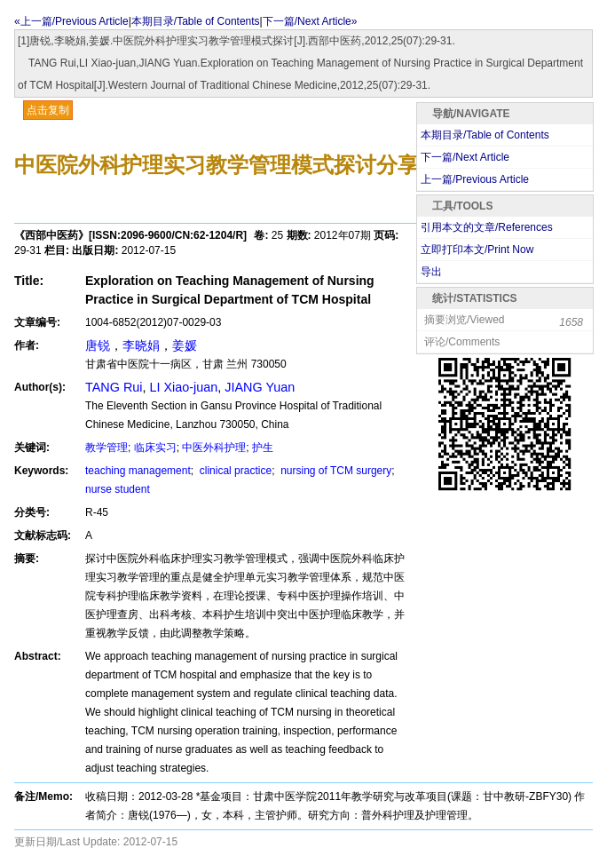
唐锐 (97, 345)
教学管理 (106, 447)
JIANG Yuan (260, 387)
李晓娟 (141, 345)
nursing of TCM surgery (335, 470)
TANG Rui (114, 387)
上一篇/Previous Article (475, 179)
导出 (431, 272)
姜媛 (184, 345)
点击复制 (48, 110)
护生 (262, 447)
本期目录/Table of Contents (195, 21)
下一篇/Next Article (465, 157)
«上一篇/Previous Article (71, 21)
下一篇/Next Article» (310, 21)
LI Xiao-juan (184, 387)
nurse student (117, 489)
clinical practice (234, 470)
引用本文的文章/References (487, 227)
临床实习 (155, 447)
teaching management (138, 470)
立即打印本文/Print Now (477, 249)
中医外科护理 (214, 447)
